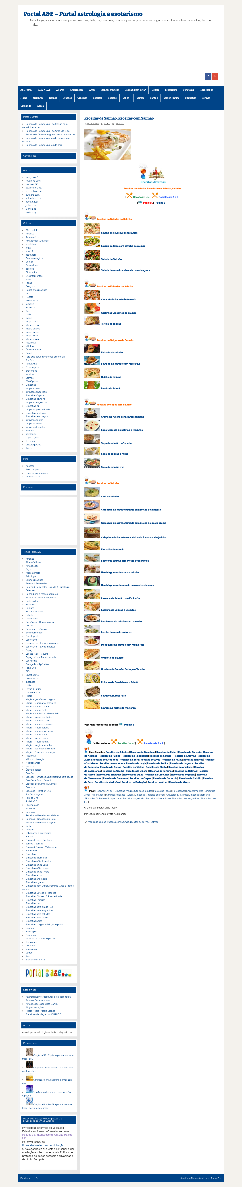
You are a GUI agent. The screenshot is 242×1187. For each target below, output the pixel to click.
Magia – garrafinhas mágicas (41, 699)
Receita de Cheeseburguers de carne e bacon (50, 134)
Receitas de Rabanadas (135, 756)
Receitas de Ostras (110, 767)
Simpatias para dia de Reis (39, 907)
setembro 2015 (33, 198)
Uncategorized (33, 444)
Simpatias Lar (33, 903)
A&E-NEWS (44, 90)
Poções (29, 360)
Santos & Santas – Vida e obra (41, 847)
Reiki (28, 826)
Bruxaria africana (34, 611)
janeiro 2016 (32, 184)
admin (107, 123)
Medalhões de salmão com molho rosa (122, 644)
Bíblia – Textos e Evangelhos (41, 597)
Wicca (40, 106)
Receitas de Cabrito (190, 778)
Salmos (140, 98)
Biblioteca (31, 604)
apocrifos (30, 251)
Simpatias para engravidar (185, 798)
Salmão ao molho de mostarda (118, 708)
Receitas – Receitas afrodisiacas (42, 815)
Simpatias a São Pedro (37, 871)
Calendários (32, 618)
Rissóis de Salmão (111, 388)
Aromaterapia (33, 572)
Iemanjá (30, 304)
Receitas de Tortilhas (161, 771)
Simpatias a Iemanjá (199, 794)
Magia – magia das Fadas (39, 717)
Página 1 (147, 202)
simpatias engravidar (36, 402)
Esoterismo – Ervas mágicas (40, 646)
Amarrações (76, 90)
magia (29, 318)
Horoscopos (206, 90)
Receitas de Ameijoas (180, 767)
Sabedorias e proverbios (38, 833)
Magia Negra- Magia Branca (40, 1010)
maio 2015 (31, 212)
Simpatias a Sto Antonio (158, 798)
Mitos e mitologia (35, 759)
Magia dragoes (33, 325)
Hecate (29, 297)
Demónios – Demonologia (40, 622)
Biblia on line (32, 601)
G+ (37, 1178)
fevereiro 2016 (33, 180)
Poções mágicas (34, 794)
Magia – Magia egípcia (37, 727)
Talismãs (30, 441)
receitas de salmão (140, 822)
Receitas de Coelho (113, 771)
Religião (112, 98)
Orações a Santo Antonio (39, 780)
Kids (28, 311)
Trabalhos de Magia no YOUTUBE (43, 1014)
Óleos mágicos (33, 769)
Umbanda (25, 106)
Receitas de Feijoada (183, 774)
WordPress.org (33, 476)
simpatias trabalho (35, 427)
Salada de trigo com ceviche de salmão (123, 246)
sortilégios (31, 434)
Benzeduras (32, 265)
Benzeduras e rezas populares (42, 594)
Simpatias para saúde (37, 917)
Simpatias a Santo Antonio (39, 861)
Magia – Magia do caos (38, 720)
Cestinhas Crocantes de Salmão (118, 313)
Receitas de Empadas (109, 774)
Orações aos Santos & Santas (41, 783)
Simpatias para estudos (38, 914)
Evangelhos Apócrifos (37, 664)
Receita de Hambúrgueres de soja (44, 145)
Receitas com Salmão (118, 822)
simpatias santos (34, 420)
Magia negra (32, 339)
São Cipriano (32, 381)
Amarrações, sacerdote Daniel (42, 1004)
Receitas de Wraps (179, 782)
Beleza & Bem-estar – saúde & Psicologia (47, 587)
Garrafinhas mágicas (36, 290)
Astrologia (31, 576)
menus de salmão (97, 822)
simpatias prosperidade (38, 409)
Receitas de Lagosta (181, 763)
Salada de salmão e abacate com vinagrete (125, 270)
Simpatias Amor (34, 875)
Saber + (127, 98)
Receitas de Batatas (185, 771)
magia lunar (32, 335)
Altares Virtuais (33, 562)
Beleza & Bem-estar (135, 90)
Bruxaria (30, 608)
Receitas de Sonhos (160, 756)
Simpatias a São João (37, 864)
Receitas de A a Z (168, 197)
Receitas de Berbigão (134, 782)
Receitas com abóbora (112, 763)
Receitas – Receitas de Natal (41, 819)
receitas (120, 123)
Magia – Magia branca (37, 706)
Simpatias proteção (36, 413)
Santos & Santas (34, 843)
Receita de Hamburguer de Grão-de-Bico (48, 131)
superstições (32, 437)
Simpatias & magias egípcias (149, 794)
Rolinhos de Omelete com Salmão (120, 682)
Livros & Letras (33, 689)
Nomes (53, 98)
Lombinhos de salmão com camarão (121, 621)
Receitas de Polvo (166, 752)
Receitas (97, 98)
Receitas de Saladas (117, 752)
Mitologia (30, 346)
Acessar (30, 466)
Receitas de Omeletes (157, 774)
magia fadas (32, 332)
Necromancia (33, 762)
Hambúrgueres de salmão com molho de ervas (127, 585)
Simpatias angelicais (133, 798)
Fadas (29, 282)
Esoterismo (171, 90)
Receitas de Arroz (150, 759)
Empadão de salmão (112, 549)
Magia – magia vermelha (39, 745)
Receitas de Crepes (140, 778)
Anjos (92, 90)
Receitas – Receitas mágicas (41, 822)
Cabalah (30, 615)
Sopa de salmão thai (112, 467)
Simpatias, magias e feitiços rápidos (44, 924)
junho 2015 (31, 208)
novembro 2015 (34, 191)
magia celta (32, 321)
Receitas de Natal (172, 759)
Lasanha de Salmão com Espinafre (120, 598)
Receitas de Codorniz (165, 778)
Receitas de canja (136, 763)
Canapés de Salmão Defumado (118, 299)
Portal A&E (31, 363)
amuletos (31, 244)
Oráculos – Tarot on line (38, 791)
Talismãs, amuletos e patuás (40, 938)
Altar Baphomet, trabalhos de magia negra (48, 996)
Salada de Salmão (111, 259)
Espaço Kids (32, 650)
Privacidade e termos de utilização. (43, 1145)
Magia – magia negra (37, 738)
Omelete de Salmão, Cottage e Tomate (123, 669)
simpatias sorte (34, 423)
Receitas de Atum (157, 782)
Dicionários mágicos (36, 629)
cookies (30, 268)
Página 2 (160, 202)
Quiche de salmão (111, 377)
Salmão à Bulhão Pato (113, 695)
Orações (67, 98)
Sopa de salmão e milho (114, 454)
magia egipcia (33, 328)
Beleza (29, 261)
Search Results (171, 98)
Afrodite (30, 233)
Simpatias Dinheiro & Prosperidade (103, 798)
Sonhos (206, 98)
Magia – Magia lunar (36, 734)
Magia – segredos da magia (40, 748)
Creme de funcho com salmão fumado (122, 417)
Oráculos (82, 98)
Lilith (28, 314)
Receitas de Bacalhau (142, 752)
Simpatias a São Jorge (37, 868)
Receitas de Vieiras (133, 767)
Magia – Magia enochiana (39, 731)
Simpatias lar (32, 406)
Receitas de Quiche (136, 771)
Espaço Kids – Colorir (37, 653)
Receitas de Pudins (109, 756)
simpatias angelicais (36, 392)
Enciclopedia (32, 636)
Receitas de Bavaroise (115, 778)
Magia (23, 98)
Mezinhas (38, 98)
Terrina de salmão (111, 324)
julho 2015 (31, 205)
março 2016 (32, 177)
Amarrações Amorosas (38, 1000)
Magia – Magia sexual (37, 741)
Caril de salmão (110, 496)
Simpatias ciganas (115, 794)
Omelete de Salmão (112, 657)
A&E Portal (26, 90)
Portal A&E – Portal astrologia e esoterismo (82, 14)
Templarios (31, 942)
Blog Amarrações (35, 1007)
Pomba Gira (32, 797)
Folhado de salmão (112, 352)
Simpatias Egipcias (35, 900)
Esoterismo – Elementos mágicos (43, 643)
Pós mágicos (32, 367)
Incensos (30, 307)
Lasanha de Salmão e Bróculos (118, 610)
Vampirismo (32, 949)
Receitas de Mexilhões (107, 782)
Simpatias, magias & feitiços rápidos (133, 791)
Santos (154, 98)
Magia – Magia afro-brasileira (41, 703)
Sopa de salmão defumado (116, 443)
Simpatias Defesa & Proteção (41, 892)
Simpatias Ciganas (35, 395)
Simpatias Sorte (34, 921)
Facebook (25, 1178)
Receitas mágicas (193, 759)
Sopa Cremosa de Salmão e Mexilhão (122, 430)
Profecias (30, 808)
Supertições (32, 935)
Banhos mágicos (110, 90)
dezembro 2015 (34, 187)
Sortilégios (31, 931)
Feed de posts (33, 469)
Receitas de (99, 759)
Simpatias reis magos (37, 416)
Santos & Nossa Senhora (39, 840)
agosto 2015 (32, 201)
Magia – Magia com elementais (42, 713)
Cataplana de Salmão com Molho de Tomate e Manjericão (133, 537)
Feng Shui (188, 90)
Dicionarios (31, 272)
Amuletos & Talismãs (177, 794)
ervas (28, 279)
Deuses (155, 90)
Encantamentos (194, 791)
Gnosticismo (32, 675)
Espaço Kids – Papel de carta (41, 657)
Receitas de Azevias (185, 756)
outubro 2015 (33, 194)
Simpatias (190, 98)
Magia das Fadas (162, 791)
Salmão (154, 822)
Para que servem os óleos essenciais (45, 356)
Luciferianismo (33, 692)
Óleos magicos (33, 349)
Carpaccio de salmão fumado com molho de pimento (131, 509)
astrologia (31, 254)
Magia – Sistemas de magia (40, 752)
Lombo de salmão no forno (116, 632)
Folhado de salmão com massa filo (120, 363)
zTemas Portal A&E (35, 959)
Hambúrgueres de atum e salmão (120, 572)
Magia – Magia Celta (36, 710)
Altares (60, 90)
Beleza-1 (30, 590)
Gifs (28, 293)
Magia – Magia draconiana (39, 724)
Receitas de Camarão (190, 752)
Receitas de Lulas (133, 774)
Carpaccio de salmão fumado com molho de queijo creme (133, 523)
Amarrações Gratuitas (37, 240)
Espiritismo (31, 660)
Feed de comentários (37, 473)
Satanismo (31, 850)
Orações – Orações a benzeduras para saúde (49, 776)
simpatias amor (34, 388)
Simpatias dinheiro (35, 398)
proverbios (31, 370)
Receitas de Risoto (156, 767)
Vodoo (29, 952)
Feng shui (31, 286)
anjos (28, 247)
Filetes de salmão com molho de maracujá (125, 560)
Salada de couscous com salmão (119, 233)
